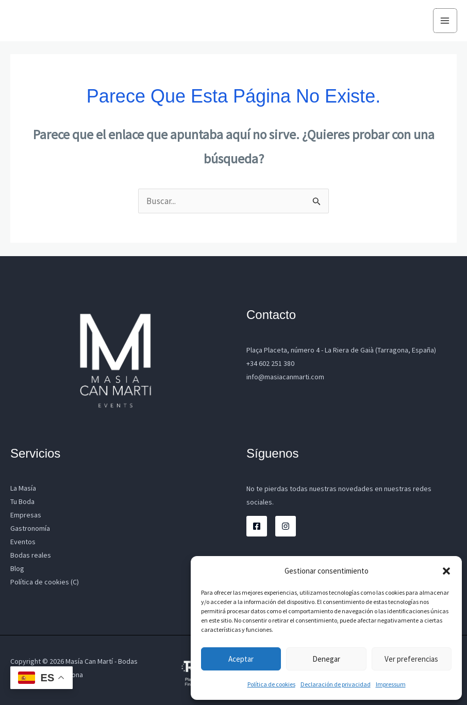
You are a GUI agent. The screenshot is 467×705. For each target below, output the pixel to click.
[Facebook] (256, 526)
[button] (446, 571)
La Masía (23, 488)
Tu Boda (22, 501)
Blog (17, 568)
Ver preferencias (411, 659)
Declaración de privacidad (336, 684)
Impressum (391, 684)
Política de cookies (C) (44, 581)
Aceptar (241, 659)
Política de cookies (271, 684)
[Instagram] (285, 526)
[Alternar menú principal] (445, 20)
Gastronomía (30, 528)
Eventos (23, 541)
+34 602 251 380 (270, 363)
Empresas (25, 514)
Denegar (326, 659)
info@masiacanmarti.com (285, 376)
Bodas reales (30, 555)
